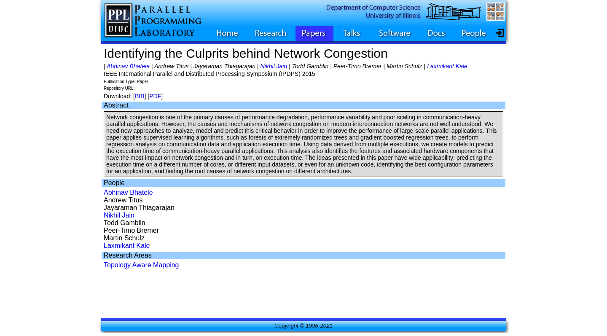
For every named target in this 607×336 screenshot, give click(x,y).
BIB (140, 96)
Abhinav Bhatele (128, 66)
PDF (155, 96)
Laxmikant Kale (447, 66)
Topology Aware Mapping (141, 265)
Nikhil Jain (273, 66)
